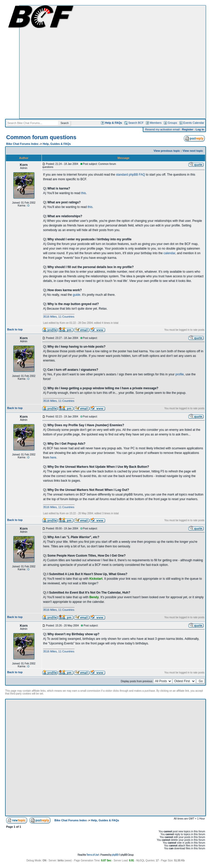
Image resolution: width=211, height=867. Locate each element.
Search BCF (136, 122)
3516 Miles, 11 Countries (58, 316)
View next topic (193, 150)
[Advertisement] (56, 62)
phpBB (115, 854)
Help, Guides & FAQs (57, 143)
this (83, 193)
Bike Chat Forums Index (22, 143)
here (53, 457)
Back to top (15, 329)
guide (76, 295)
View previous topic (167, 150)
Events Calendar (193, 122)
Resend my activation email (162, 129)
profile (179, 374)
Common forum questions (41, 137)
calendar (169, 253)
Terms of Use (92, 854)
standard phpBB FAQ (130, 174)
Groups (172, 122)
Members (156, 122)
